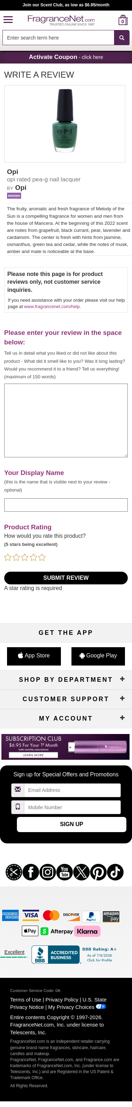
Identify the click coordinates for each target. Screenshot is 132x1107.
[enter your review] (66, 420)
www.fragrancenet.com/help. (52, 306)
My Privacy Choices (71, 1007)
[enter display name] (66, 505)
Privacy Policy (61, 1000)
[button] (8, 20)
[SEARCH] (122, 38)
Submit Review (66, 578)
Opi (20, 187)
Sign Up (71, 824)
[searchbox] (58, 37)
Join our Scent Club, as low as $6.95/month (66, 4)
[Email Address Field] (72, 790)
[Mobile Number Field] (72, 807)
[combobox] (66, 38)
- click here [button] (66, 56)
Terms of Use (25, 1000)
